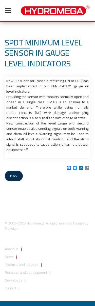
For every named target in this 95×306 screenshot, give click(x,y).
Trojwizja (11, 228)
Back (13, 176)
